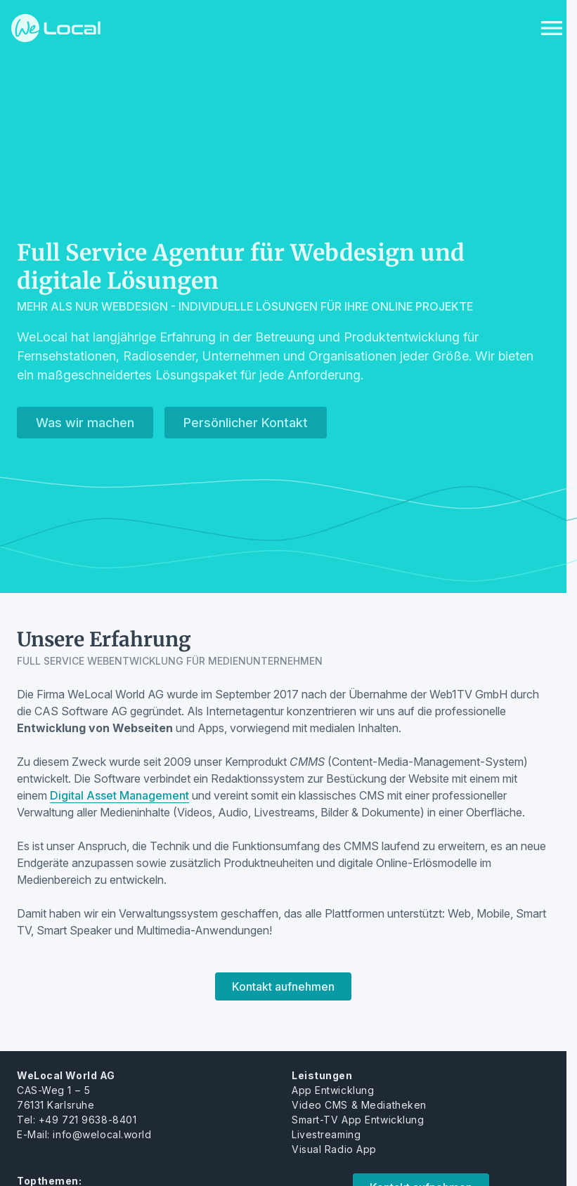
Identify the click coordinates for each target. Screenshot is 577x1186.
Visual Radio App (334, 1149)
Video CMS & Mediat (343, 1105)
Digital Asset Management (119, 795)
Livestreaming (326, 1134)
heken (411, 1105)
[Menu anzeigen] (552, 28)
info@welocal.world (102, 1134)
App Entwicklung (333, 1090)
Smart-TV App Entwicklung (358, 1120)
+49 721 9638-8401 (88, 1120)
